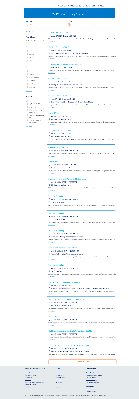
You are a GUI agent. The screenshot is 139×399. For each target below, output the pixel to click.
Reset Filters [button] (29, 130)
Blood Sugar (32, 84)
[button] (44, 41)
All (29, 51)
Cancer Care (32, 87)
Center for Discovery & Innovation (35, 111)
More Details (51, 41)
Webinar (31, 57)
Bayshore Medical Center (36, 104)
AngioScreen (32, 74)
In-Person (31, 54)
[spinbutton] (80, 24)
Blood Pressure (33, 80)
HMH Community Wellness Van (36, 116)
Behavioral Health (34, 77)
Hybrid (31, 61)
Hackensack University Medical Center (35, 121)
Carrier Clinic (32, 107)
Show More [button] (29, 91)
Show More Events (82, 362)
